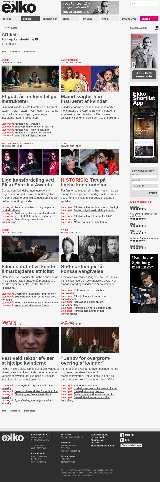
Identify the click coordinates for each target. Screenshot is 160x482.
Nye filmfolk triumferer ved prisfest (35, 216)
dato (4, 52)
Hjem (132, 223)
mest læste (29, 52)
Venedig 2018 (9, 322)
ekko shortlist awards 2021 (18, 143)
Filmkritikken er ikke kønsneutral (93, 308)
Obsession (135, 231)
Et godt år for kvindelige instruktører (29, 99)
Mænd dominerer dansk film (90, 222)
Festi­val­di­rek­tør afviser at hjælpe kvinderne (28, 361)
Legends (134, 206)
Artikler (14, 27)
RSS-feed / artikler (138, 27)
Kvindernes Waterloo (86, 385)
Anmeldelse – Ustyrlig (27, 123)
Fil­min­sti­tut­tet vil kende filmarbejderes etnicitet (28, 269)
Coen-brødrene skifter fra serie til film (36, 391)
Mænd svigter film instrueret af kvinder (84, 99)
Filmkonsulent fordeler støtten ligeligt (96, 207)
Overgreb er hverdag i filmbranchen (35, 293)
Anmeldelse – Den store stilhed (32, 132)
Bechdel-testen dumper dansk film (94, 394)
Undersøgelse (69, 60)
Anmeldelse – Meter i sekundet (32, 129)
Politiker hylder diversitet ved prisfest (36, 213)
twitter (125, 440)
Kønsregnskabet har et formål (32, 305)
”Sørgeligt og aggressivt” (89, 391)
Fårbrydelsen (136, 245)
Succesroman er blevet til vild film (34, 126)
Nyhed (5, 60)
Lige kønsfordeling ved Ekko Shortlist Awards (28, 182)
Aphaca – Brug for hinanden (144, 238)
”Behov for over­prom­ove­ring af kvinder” (86, 361)
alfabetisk (15, 52)
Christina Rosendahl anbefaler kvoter (95, 388)
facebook (127, 435)
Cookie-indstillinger (131, 445)
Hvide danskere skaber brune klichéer (37, 302)
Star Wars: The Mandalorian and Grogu (143, 215)
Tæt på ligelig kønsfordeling (31, 135)
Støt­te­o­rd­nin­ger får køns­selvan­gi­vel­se (82, 269)
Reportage (67, 322)
